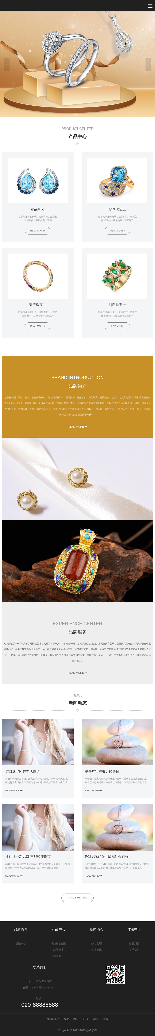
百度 (66, 1019)
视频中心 (20, 943)
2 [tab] (80, 114)
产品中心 (58, 929)
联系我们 (134, 949)
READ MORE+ (77, 897)
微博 (105, 1019)
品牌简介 (21, 929)
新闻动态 (96, 929)
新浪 (85, 1019)
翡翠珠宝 (58, 949)
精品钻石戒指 (59, 943)
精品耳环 (58, 955)
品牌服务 (134, 943)
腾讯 (76, 1019)
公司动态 (96, 943)
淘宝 (95, 1019)
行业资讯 (96, 949)
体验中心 (134, 929)
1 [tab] (76, 114)
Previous (7, 64)
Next (148, 64)
